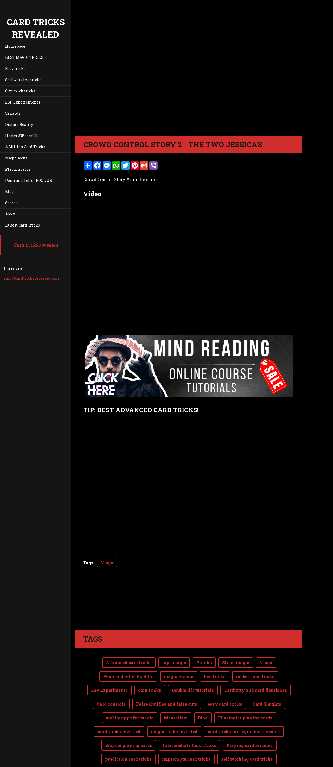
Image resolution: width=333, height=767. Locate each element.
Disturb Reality (19, 124)
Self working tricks (23, 79)
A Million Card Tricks (25, 146)
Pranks (204, 662)
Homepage (15, 46)
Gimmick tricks (20, 90)
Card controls (111, 704)
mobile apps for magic (129, 717)
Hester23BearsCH (21, 135)
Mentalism (176, 717)
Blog (9, 191)
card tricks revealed (119, 731)
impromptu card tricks (186, 759)
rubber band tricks (255, 676)
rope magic (174, 662)
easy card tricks (225, 704)
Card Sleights (267, 704)
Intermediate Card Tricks (189, 745)
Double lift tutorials (193, 690)
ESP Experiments (109, 690)
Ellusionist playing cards (245, 717)
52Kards (12, 113)
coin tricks (149, 690)
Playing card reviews (250, 745)
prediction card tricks (128, 759)
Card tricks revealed (36, 245)
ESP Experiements (22, 102)
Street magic (235, 662)
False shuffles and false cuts (166, 704)
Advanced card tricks (129, 662)
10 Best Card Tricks (22, 225)
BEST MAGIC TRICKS (24, 57)
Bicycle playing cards (128, 745)
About (10, 213)
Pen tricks (215, 676)
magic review (178, 676)
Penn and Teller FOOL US (28, 180)
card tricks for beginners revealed (244, 731)
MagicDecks (16, 158)
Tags (88, 562)
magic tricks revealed (174, 731)
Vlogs (107, 562)
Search (11, 202)
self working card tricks (247, 759)
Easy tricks (15, 68)
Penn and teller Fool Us (128, 676)
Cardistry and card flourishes (255, 690)
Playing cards (17, 169)
